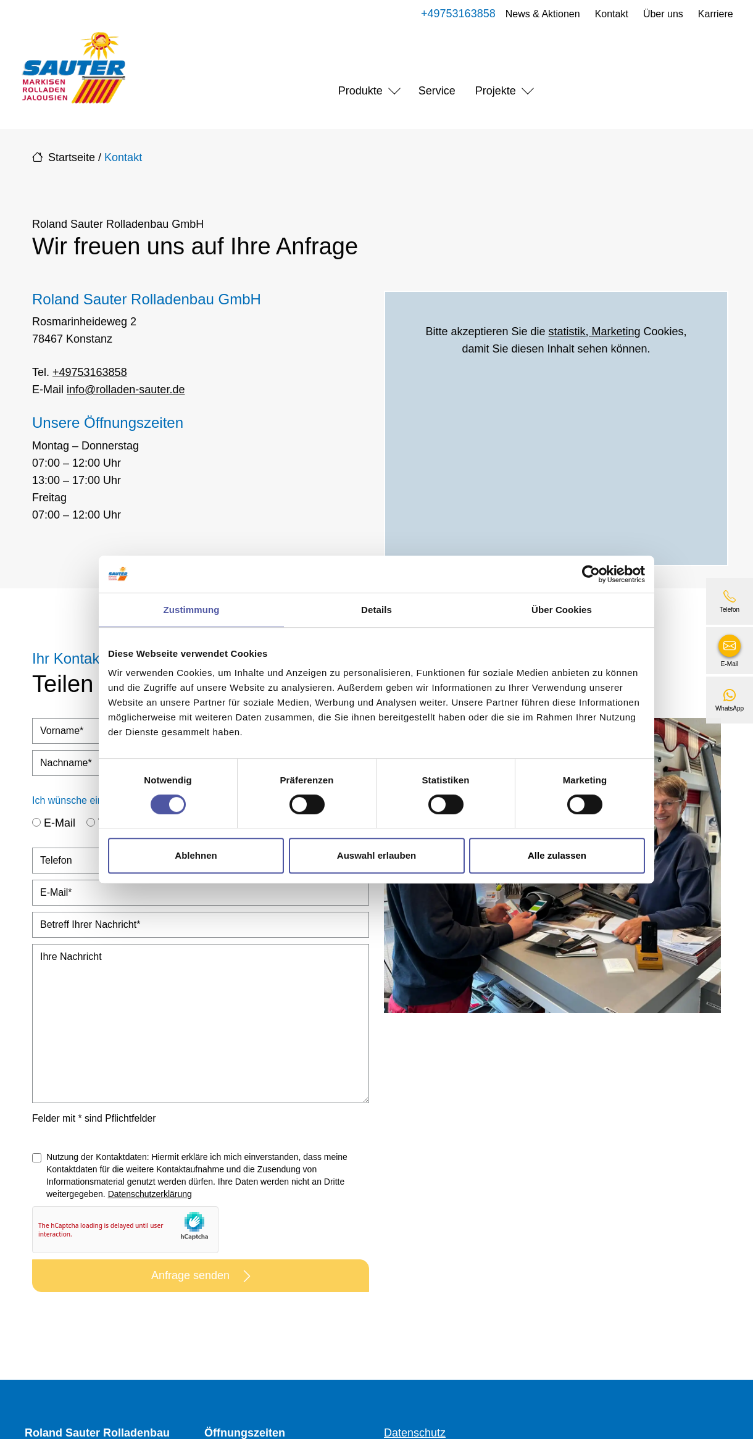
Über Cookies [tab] (561, 609)
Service (437, 91)
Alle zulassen (557, 855)
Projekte (495, 91)
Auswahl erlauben (376, 855)
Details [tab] (376, 609)
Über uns (661, 14)
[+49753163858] (729, 601)
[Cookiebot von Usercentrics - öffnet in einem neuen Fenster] (591, 574)
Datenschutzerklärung (150, 1194)
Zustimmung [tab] (192, 609)
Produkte (360, 91)
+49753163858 (455, 13)
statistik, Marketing (595, 331)
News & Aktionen (540, 14)
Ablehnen (196, 855)
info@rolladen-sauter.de (126, 389)
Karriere (713, 14)
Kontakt (609, 14)
